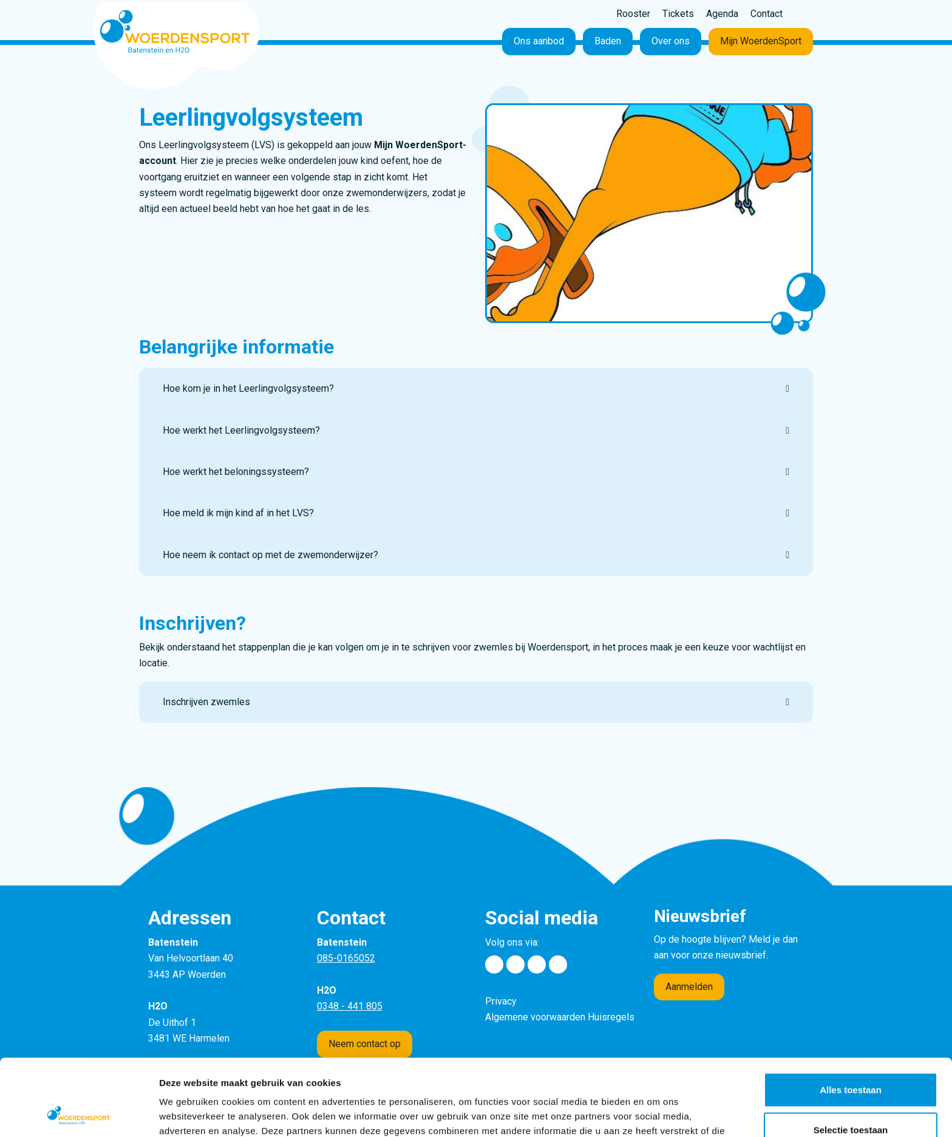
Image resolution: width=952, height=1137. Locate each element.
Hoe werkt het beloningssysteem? (236, 471)
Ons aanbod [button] (539, 41)
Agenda (722, 13)
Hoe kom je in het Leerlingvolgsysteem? (248, 388)
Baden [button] (607, 41)
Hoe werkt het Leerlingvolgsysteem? (241, 430)
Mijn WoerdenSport (760, 41)
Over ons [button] (670, 41)
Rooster (633, 13)
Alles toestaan (851, 1017)
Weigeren (850, 1097)
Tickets (678, 13)
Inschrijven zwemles (206, 702)
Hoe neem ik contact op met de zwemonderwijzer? (270, 555)
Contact (766, 13)
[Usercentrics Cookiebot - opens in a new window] (78, 1113)
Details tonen (656, 1113)
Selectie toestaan (851, 1058)
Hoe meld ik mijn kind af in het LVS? (238, 513)
